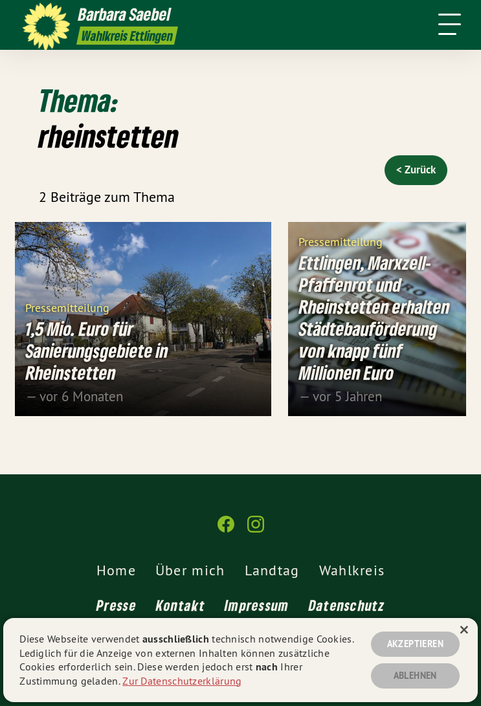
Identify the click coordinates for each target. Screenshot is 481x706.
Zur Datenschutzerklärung (181, 680)
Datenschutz (347, 605)
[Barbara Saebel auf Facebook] (226, 529)
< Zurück (416, 169)
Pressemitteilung (67, 307)
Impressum (257, 605)
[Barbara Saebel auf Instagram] (256, 529)
